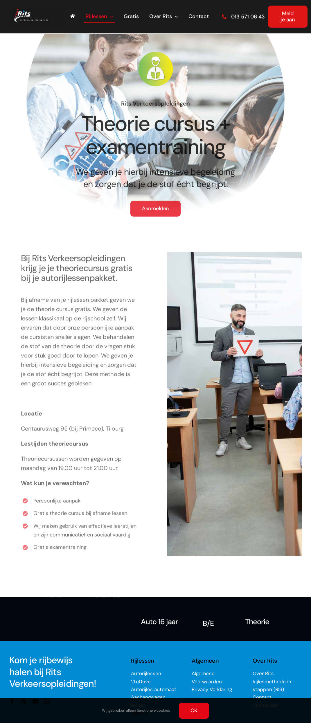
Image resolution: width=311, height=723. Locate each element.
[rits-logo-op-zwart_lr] (36, 9)
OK (194, 710)
